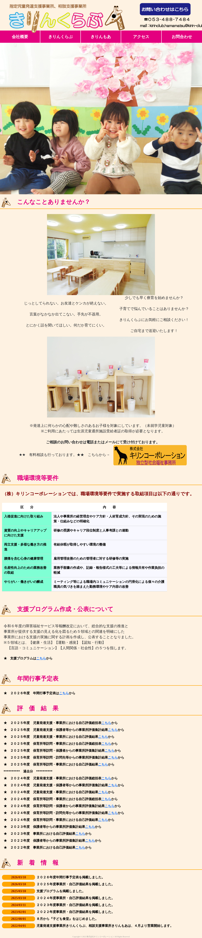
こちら (41, 658)
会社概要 (20, 36)
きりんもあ (101, 36)
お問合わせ (182, 36)
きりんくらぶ (60, 36)
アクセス (141, 36)
